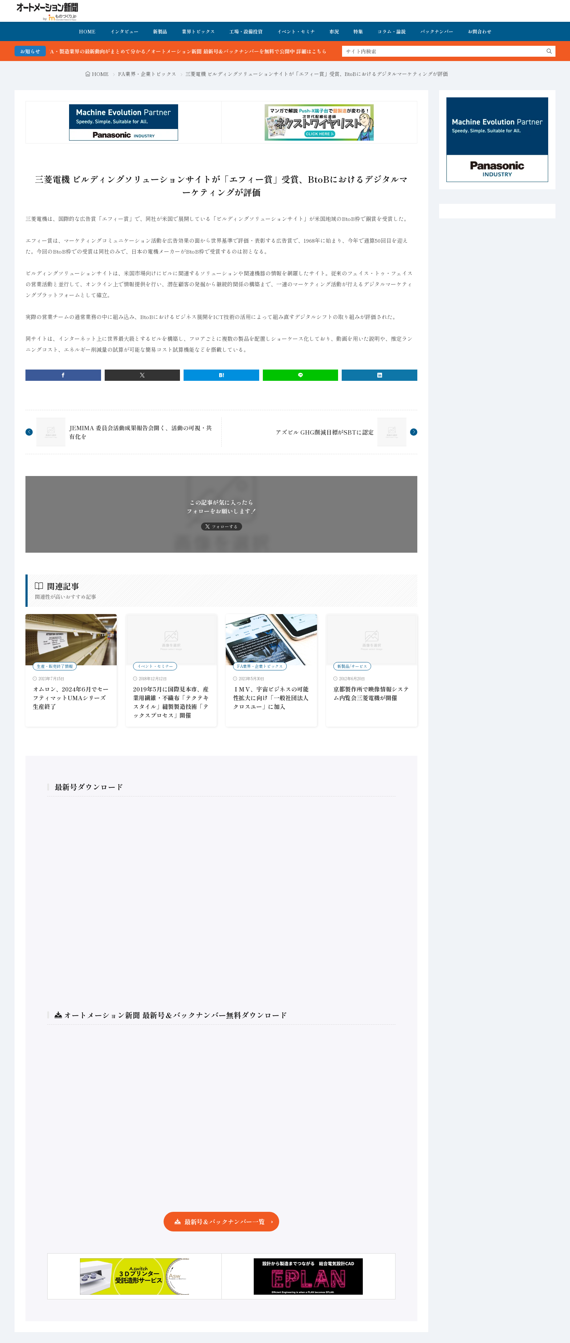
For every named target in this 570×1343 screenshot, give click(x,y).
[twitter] (142, 375)
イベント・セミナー (155, 666)
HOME (87, 31)
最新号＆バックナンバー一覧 (224, 1221)
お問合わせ (479, 31)
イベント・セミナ (296, 31)
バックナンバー (436, 31)
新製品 (160, 31)
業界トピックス (198, 31)
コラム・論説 (391, 31)
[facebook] (63, 375)
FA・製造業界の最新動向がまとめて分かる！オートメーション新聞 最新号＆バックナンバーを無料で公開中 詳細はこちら (201, 51)
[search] (549, 51)
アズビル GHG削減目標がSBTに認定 (325, 432)
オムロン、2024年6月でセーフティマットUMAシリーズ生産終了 (71, 698)
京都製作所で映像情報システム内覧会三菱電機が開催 (371, 693)
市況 (334, 31)
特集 (358, 31)
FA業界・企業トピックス (147, 73)
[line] (300, 375)
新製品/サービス (352, 666)
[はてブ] (221, 375)
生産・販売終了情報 (55, 666)
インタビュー (124, 31)
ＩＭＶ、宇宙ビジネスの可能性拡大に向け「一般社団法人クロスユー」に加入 (271, 698)
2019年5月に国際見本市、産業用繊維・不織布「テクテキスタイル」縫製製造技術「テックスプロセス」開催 (171, 702)
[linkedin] (379, 375)
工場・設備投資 (245, 31)
